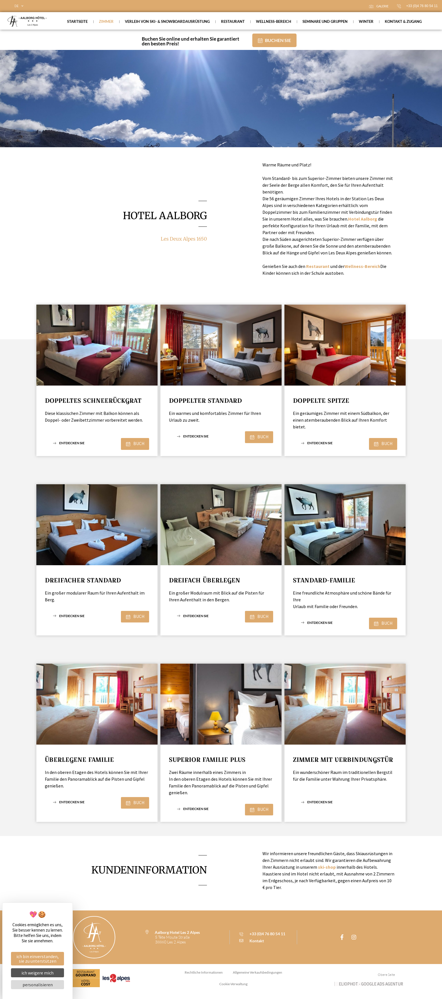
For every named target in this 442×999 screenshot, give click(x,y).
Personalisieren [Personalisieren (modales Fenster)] (38, 984)
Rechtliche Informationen (203, 978)
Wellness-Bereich (273, 21)
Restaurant (233, 21)
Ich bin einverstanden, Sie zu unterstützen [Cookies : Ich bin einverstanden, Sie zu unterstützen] (37, 959)
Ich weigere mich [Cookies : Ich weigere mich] (37, 973)
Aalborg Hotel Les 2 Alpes (177, 937)
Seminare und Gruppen (325, 21)
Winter (366, 21)
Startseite (77, 21)
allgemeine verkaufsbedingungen (258, 978)
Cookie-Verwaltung (233, 990)
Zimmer (106, 21)
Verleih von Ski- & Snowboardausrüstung (167, 21)
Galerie (378, 6)
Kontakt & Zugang (403, 21)
